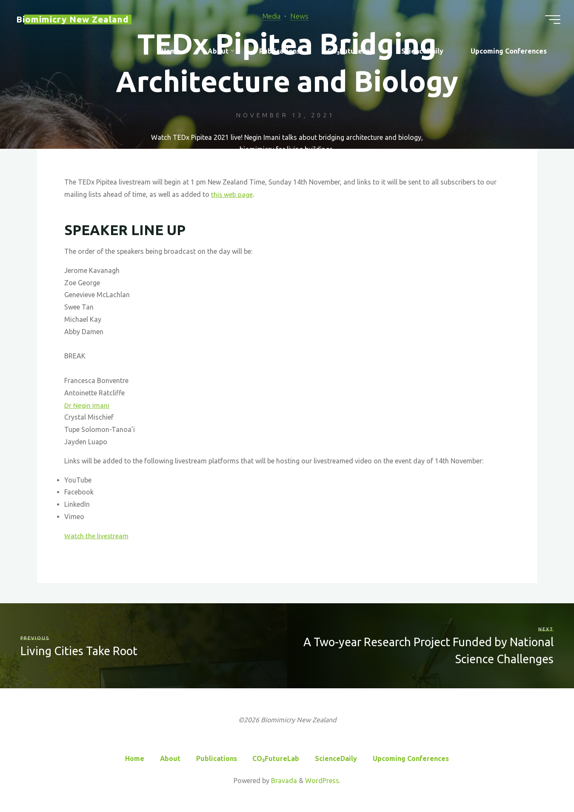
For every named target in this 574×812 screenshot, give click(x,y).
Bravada (283, 780)
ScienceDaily (336, 758)
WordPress (322, 780)
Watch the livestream (96, 535)
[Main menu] (549, 20)
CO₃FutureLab (276, 758)
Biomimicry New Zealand (76, 20)
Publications (216, 758)
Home (134, 758)
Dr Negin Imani (86, 405)
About (170, 758)
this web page (232, 194)
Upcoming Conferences (411, 758)
